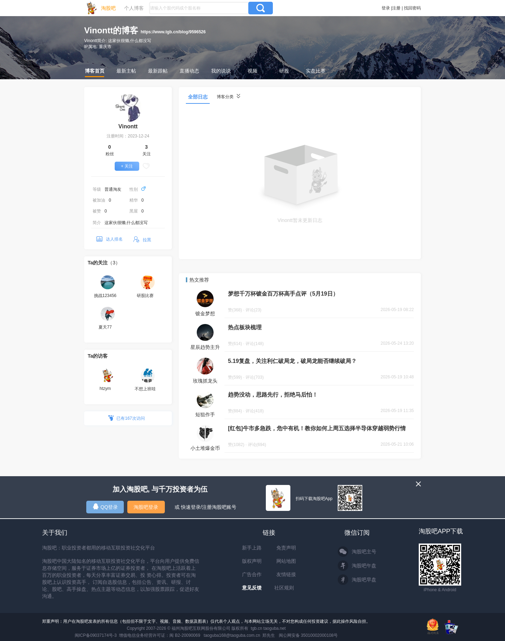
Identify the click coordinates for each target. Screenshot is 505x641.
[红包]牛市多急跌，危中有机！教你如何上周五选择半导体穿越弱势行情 (317, 428)
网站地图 (286, 561)
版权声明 (252, 561)
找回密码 (412, 8)
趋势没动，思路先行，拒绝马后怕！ (273, 395)
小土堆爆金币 (205, 448)
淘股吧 (108, 8)
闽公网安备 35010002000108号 (308, 635)
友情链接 (286, 574)
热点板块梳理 (245, 327)
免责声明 (286, 548)
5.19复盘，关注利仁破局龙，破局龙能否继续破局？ (292, 361)
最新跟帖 (158, 71)
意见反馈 (252, 588)
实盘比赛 (315, 71)
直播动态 (189, 71)
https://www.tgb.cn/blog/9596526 (173, 31)
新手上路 (252, 548)
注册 (396, 8)
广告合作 (252, 574)
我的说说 (221, 71)
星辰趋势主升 (205, 347)
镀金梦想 (205, 313)
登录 (386, 8)
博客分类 (228, 96)
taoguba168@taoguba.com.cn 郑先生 (239, 635)
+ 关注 (127, 166)
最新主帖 (126, 71)
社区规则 (284, 588)
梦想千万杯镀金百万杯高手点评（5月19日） (283, 294)
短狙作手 (205, 414)
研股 (284, 71)
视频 (252, 71)
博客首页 (95, 71)
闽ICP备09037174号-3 (96, 635)
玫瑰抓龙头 (205, 381)
